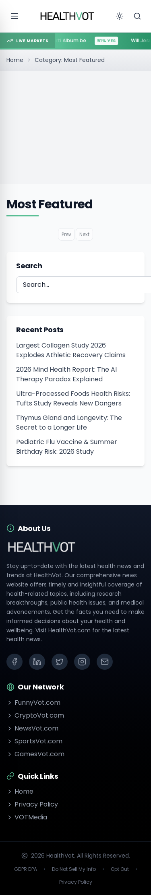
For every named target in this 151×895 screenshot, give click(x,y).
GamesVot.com (35, 754)
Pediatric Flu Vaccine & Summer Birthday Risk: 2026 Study (66, 446)
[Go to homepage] (67, 16)
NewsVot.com (32, 728)
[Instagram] (82, 662)
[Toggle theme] (119, 16)
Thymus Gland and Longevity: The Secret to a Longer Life (69, 422)
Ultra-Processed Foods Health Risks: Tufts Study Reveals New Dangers (73, 398)
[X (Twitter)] (60, 662)
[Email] (105, 662)
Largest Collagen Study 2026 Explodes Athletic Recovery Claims (71, 350)
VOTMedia (26, 817)
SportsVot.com (34, 741)
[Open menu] (14, 16)
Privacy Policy (32, 804)
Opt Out (120, 869)
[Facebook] (14, 662)
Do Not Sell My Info (74, 869)
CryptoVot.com (35, 715)
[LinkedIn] (37, 662)
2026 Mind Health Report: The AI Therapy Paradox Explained (66, 374)
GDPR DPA (25, 869)
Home (14, 60)
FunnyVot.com (33, 702)
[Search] (137, 16)
